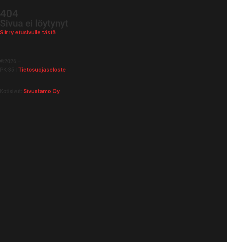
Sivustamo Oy (42, 91)
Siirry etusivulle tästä (28, 32)
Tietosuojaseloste (42, 69)
